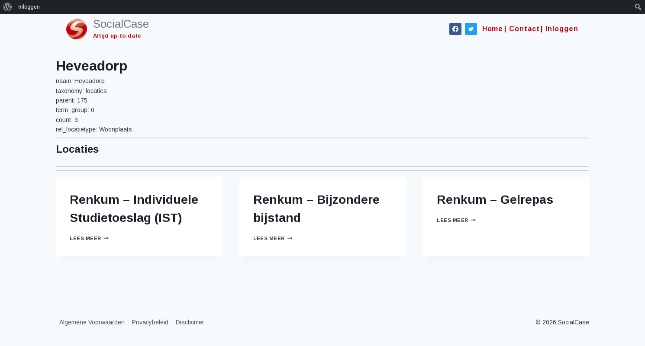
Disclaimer (190, 322)
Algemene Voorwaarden (92, 322)
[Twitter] (471, 29)
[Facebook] (455, 29)
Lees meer (89, 238)
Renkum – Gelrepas (495, 199)
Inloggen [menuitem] (29, 6)
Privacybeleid (150, 322)
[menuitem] (7, 7)
